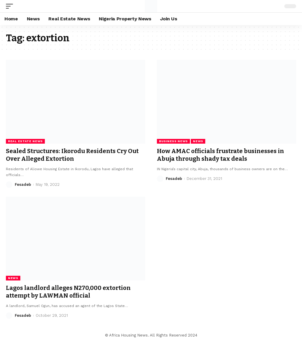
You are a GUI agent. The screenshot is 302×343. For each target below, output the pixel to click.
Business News (173, 141)
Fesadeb (23, 184)
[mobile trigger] (11, 6)
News (198, 141)
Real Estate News (25, 141)
